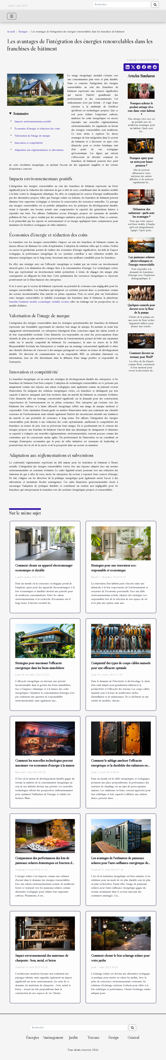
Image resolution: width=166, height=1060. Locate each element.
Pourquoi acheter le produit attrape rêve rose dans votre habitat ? (141, 108)
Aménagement (52, 1037)
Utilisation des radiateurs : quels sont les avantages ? (141, 212)
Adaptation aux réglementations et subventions (39, 150)
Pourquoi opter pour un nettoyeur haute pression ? (141, 161)
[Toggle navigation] (11, 16)
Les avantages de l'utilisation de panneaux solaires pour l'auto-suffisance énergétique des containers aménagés (120, 863)
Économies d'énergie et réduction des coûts (37, 128)
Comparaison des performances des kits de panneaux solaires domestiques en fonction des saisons (45, 863)
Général (133, 1037)
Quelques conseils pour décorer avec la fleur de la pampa (141, 308)
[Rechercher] (121, 4)
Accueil (11, 31)
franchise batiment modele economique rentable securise (39, 302)
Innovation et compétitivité (29, 143)
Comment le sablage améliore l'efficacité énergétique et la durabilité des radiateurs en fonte (119, 765)
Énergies (23, 31)
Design (113, 1037)
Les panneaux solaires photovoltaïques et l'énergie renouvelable (141, 260)
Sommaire (21, 114)
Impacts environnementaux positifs (33, 121)
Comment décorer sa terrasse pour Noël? (141, 355)
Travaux (93, 1037)
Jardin (73, 1037)
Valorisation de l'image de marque (32, 136)
